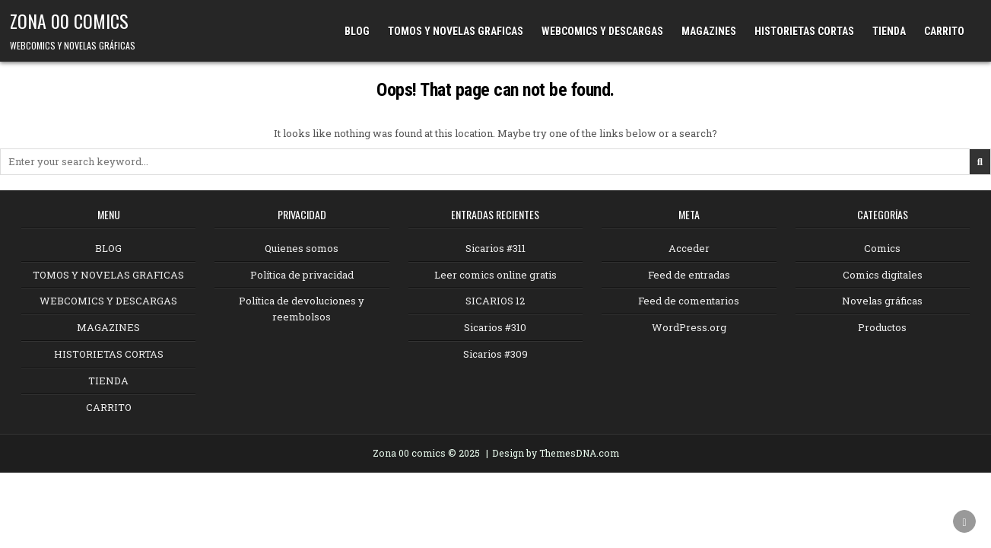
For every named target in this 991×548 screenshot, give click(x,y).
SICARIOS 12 (495, 300)
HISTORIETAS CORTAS (804, 31)
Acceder (689, 248)
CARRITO (944, 31)
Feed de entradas (689, 275)
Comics (882, 248)
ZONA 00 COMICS (69, 20)
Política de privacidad (302, 275)
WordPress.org (689, 327)
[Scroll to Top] (964, 521)
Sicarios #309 (495, 354)
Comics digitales (883, 275)
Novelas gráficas (882, 300)
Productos (882, 327)
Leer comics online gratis (495, 275)
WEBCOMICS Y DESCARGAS (602, 31)
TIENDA (889, 31)
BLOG (357, 31)
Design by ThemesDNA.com (555, 453)
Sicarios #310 (495, 327)
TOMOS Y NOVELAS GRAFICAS (455, 31)
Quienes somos (301, 248)
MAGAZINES (708, 31)
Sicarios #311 (495, 248)
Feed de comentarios (688, 300)
